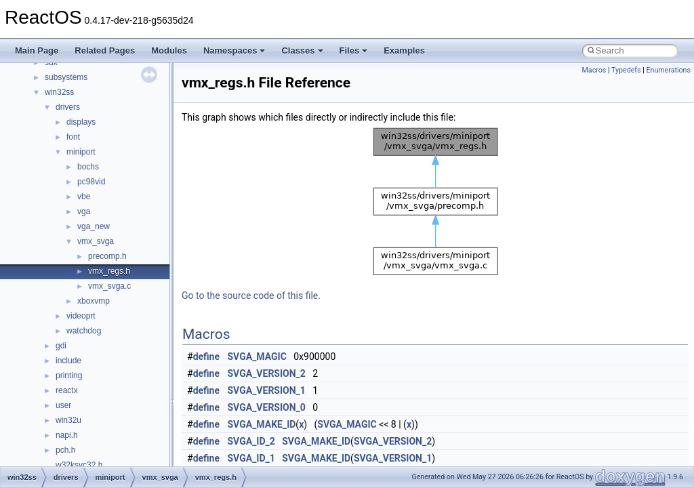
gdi (61, 345)
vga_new (93, 226)
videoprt (81, 316)
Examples (404, 50)
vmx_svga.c (109, 286)
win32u (68, 420)
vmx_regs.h (109, 271)
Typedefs (626, 70)
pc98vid (91, 181)
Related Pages (105, 50)
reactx (67, 390)
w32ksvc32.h (79, 465)
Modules (169, 50)
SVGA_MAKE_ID (262, 424)
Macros (594, 70)
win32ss (59, 92)
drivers (68, 107)
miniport (81, 152)
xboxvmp (93, 301)
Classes (302, 50)
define (206, 356)
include (68, 360)
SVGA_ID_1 (251, 458)
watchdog (83, 331)
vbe (83, 196)
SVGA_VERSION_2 (267, 373)
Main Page (36, 50)
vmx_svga (95, 241)
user (63, 405)
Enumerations (668, 70)
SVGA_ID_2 (251, 441)
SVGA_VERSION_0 (267, 407)
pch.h (65, 450)
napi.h (67, 435)
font (73, 137)
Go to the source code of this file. (251, 295)
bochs (88, 166)
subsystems (66, 77)
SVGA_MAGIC (257, 356)
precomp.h (107, 256)
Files (354, 50)
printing (69, 375)
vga (83, 211)
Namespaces (234, 50)
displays (81, 122)
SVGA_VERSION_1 (267, 390)
